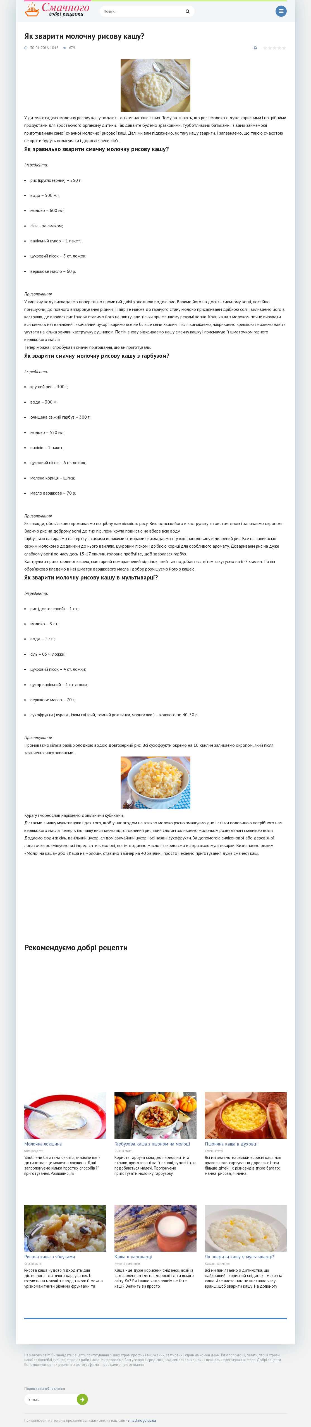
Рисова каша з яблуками (49, 1257)
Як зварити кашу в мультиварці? (239, 1257)
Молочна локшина (43, 1144)
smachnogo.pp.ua (142, 1420)
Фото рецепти (33, 1151)
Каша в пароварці (133, 1257)
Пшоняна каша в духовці (231, 1144)
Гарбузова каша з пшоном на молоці (152, 1144)
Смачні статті (123, 1151)
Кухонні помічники (127, 1264)
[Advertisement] (155, 896)
